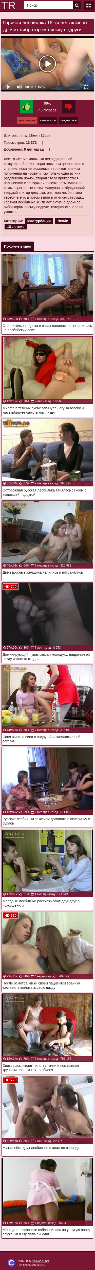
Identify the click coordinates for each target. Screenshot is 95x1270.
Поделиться (69, 120)
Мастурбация (39, 221)
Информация (26, 120)
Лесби (63, 221)
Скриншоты (48, 120)
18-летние (15, 227)
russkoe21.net (40, 1260)
